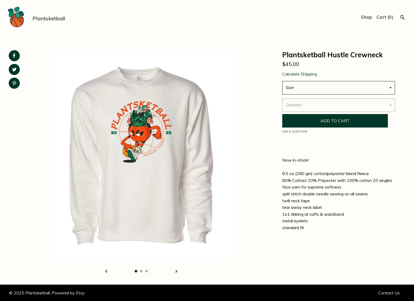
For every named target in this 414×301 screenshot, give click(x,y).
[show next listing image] (176, 271)
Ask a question (294, 131)
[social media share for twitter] (14, 70)
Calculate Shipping (299, 74)
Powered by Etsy (68, 292)
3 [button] (146, 271)
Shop (366, 17)
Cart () (385, 17)
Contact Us (389, 292)
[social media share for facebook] (14, 56)
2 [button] (141, 271)
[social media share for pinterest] (14, 84)
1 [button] (136, 271)
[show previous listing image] (106, 271)
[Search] (402, 18)
